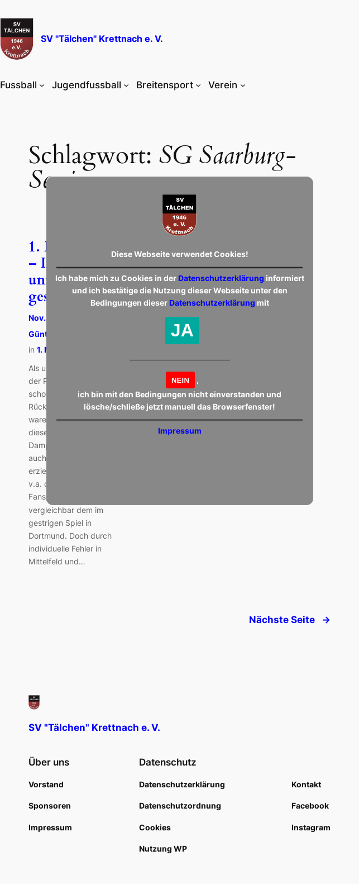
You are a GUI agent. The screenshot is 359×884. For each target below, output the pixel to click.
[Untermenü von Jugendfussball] (126, 85)
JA (182, 330)
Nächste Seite (290, 619)
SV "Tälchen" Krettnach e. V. (102, 39)
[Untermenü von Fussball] (42, 85)
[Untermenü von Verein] (243, 85)
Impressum (180, 430)
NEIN (180, 380)
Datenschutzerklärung (221, 278)
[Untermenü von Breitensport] (198, 85)
